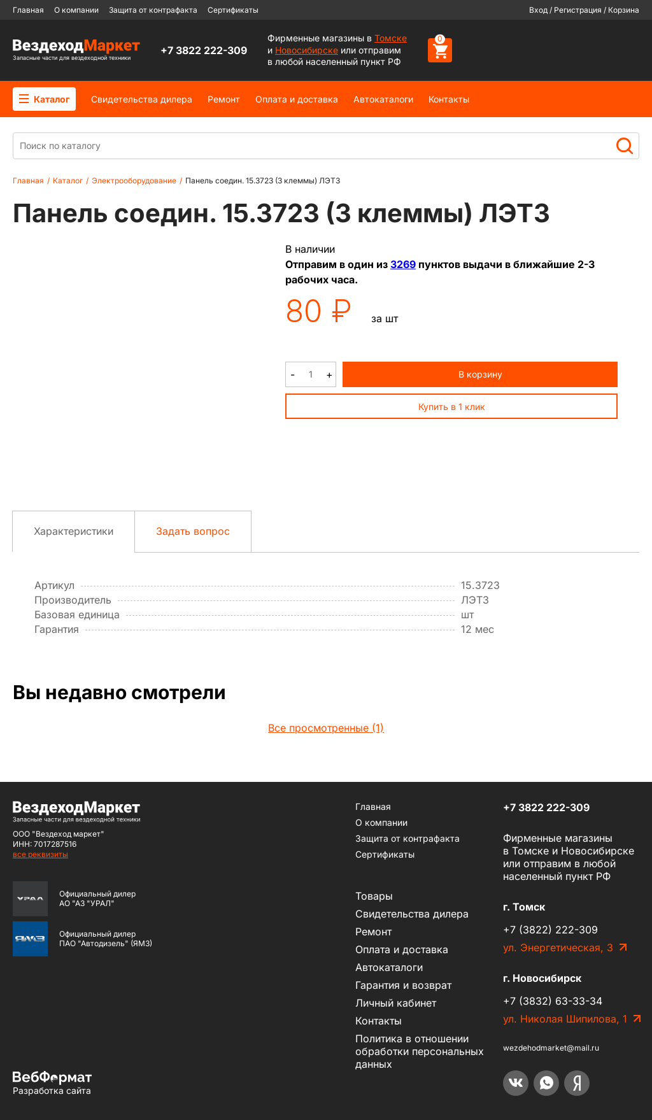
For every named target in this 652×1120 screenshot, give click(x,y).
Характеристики (73, 531)
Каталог (44, 99)
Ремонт (224, 99)
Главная (28, 10)
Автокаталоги (383, 99)
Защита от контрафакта (153, 10)
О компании (76, 10)
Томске (390, 37)
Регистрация (578, 10)
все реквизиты (40, 854)
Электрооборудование (134, 180)
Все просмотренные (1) (326, 727)
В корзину (480, 374)
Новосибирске (306, 50)
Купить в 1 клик (451, 406)
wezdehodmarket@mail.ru (551, 1048)
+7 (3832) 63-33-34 (552, 1001)
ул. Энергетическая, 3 (558, 947)
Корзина (623, 10)
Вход (538, 10)
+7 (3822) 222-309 (550, 929)
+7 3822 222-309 (203, 50)
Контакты (449, 99)
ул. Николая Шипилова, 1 (565, 1018)
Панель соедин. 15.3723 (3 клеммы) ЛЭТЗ (262, 180)
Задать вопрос (193, 531)
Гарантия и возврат (403, 985)
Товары (374, 896)
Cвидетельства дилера (141, 99)
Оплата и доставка (296, 99)
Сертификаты (233, 10)
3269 (403, 264)
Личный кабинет (395, 1002)
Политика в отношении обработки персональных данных (419, 1051)
